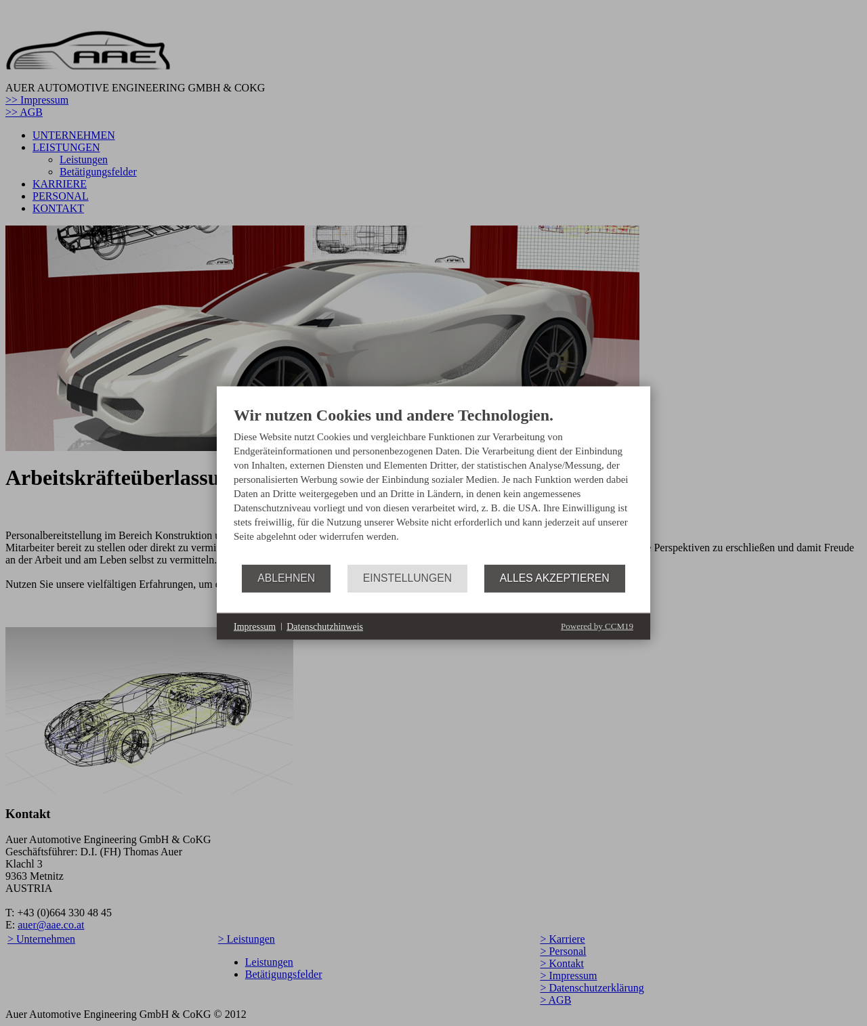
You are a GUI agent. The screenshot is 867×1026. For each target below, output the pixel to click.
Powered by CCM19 (597, 626)
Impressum (255, 626)
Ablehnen (286, 578)
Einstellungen (407, 578)
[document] (433, 484)
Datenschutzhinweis (325, 626)
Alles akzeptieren (555, 578)
